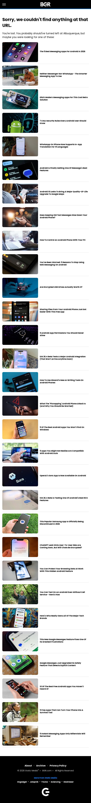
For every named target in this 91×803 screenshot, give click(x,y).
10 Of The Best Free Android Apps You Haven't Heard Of (62, 687)
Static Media (31, 770)
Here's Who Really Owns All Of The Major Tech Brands (62, 617)
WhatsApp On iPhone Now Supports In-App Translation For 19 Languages (61, 145)
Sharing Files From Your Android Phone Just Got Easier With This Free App (63, 310)
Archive (41, 765)
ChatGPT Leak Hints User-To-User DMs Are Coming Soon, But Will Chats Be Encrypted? (61, 546)
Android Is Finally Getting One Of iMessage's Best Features (63, 169)
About (28, 765)
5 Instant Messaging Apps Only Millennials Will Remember (62, 735)
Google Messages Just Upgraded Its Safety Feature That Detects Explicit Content (60, 664)
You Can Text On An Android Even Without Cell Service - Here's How (62, 593)
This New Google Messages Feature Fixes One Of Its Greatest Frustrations (63, 640)
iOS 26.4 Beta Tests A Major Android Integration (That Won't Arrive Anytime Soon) (63, 358)
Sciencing (55, 782)
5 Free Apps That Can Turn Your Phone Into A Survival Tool (61, 711)
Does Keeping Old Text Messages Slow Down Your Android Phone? (63, 216)
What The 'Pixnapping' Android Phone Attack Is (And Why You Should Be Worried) (63, 405)
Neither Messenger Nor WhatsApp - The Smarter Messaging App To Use (63, 75)
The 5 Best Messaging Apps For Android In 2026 (62, 51)
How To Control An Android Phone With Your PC (63, 240)
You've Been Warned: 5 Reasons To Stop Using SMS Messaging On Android (62, 263)
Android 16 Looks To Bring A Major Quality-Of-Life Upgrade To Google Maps (64, 193)
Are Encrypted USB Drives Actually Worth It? (61, 287)
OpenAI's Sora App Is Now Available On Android (63, 476)
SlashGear (69, 782)
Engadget (22, 782)
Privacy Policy (58, 765)
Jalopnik (34, 782)
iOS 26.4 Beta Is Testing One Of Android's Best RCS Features (64, 499)
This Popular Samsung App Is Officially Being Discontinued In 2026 (62, 522)
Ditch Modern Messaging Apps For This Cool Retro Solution (64, 98)
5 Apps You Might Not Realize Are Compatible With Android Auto (62, 452)
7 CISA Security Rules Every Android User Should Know (63, 122)
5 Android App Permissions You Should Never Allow (62, 334)
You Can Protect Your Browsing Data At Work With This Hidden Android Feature (61, 570)
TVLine (44, 782)
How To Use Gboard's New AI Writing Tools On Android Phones (61, 381)
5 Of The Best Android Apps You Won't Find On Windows (62, 428)
